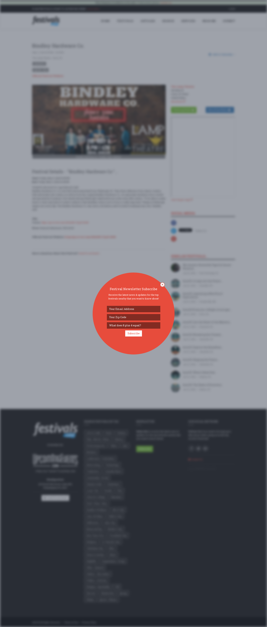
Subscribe (134, 333)
